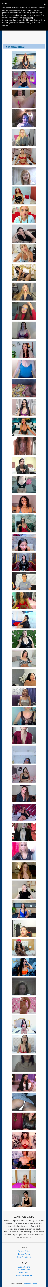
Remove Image (24, 1257)
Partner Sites (24, 1269)
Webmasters (24, 1272)
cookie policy (28, 18)
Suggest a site (24, 1267)
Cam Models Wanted (24, 1275)
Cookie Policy (24, 1254)
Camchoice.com (30, 1283)
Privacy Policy (24, 1251)
